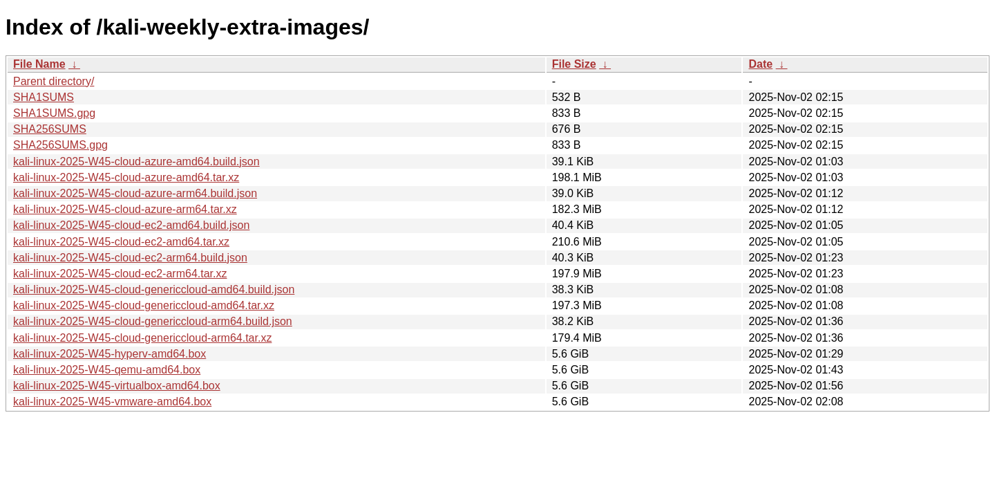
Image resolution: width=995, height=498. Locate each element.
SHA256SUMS (49, 129)
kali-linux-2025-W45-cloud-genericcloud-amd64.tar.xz (143, 305)
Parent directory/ (53, 81)
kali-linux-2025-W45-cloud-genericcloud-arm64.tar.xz (142, 338)
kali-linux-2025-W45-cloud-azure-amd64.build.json (136, 161)
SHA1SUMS (43, 97)
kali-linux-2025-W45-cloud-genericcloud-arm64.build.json (152, 321)
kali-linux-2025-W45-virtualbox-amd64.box (116, 385)
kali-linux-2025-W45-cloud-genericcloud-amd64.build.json (153, 289)
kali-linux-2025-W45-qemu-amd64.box (106, 370)
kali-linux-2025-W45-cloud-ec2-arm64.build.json (130, 258)
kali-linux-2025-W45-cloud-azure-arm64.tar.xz (125, 209)
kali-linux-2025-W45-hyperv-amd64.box (109, 354)
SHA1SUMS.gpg (54, 113)
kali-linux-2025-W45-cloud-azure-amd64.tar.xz (126, 177)
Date (760, 64)
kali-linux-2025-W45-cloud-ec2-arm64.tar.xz (120, 273)
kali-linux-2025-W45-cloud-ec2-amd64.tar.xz (121, 242)
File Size (574, 64)
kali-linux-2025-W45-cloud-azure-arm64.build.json (135, 193)
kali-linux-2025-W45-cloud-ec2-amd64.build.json (131, 225)
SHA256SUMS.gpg (60, 145)
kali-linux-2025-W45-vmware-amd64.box (112, 401)
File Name (39, 64)
